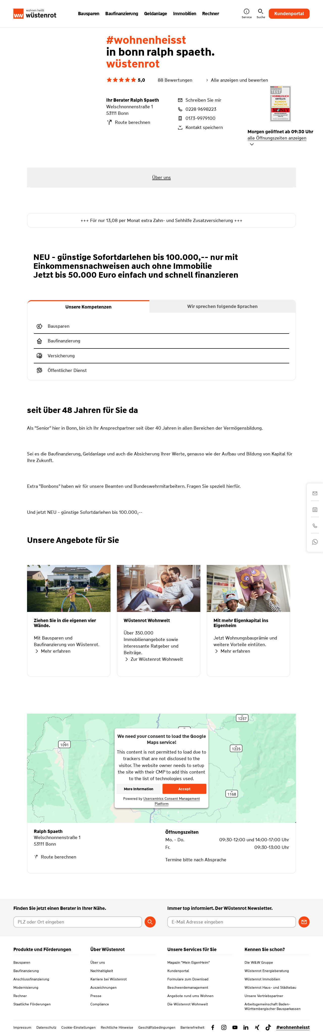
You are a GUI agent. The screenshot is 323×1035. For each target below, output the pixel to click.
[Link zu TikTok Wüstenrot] (268, 1027)
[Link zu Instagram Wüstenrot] (224, 1027)
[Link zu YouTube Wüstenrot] (235, 1027)
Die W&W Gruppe (259, 962)
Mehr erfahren (52, 651)
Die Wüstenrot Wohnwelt (187, 1004)
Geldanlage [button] (155, 14)
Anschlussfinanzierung (31, 979)
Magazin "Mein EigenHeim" (188, 962)
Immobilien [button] (184, 14)
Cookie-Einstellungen (78, 1027)
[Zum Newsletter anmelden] (304, 922)
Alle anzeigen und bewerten (236, 80)
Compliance (99, 1004)
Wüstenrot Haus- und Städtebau (270, 987)
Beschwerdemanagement (187, 987)
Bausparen (21, 962)
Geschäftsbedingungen (156, 1027)
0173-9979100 (196, 118)
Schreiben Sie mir (199, 100)
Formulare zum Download (187, 979)
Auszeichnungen (103, 987)
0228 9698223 (196, 109)
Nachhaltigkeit (101, 970)
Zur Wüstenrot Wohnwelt (153, 659)
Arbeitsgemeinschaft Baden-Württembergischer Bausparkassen (273, 1006)
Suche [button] (261, 13)
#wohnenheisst (293, 1027)
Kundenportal (289, 14)
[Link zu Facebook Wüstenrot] (212, 1027)
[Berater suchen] (150, 922)
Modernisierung (25, 987)
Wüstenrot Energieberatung (267, 970)
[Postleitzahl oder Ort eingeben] (77, 922)
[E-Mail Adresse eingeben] (231, 922)
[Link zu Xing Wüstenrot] (257, 1027)
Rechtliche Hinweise (117, 1027)
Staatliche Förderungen (32, 1004)
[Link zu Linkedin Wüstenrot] (246, 1027)
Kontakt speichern (200, 127)
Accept (184, 788)
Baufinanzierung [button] (121, 14)
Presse (95, 996)
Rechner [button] (210, 14)
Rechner (20, 996)
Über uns (97, 962)
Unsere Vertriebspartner (264, 996)
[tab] (88, 306)
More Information (138, 788)
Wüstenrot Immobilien (262, 979)
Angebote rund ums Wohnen (190, 996)
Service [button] (247, 13)
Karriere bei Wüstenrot (108, 979)
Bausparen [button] (88, 14)
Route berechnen (128, 122)
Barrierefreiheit (192, 1027)
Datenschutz (46, 1027)
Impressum (22, 1027)
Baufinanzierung (26, 970)
